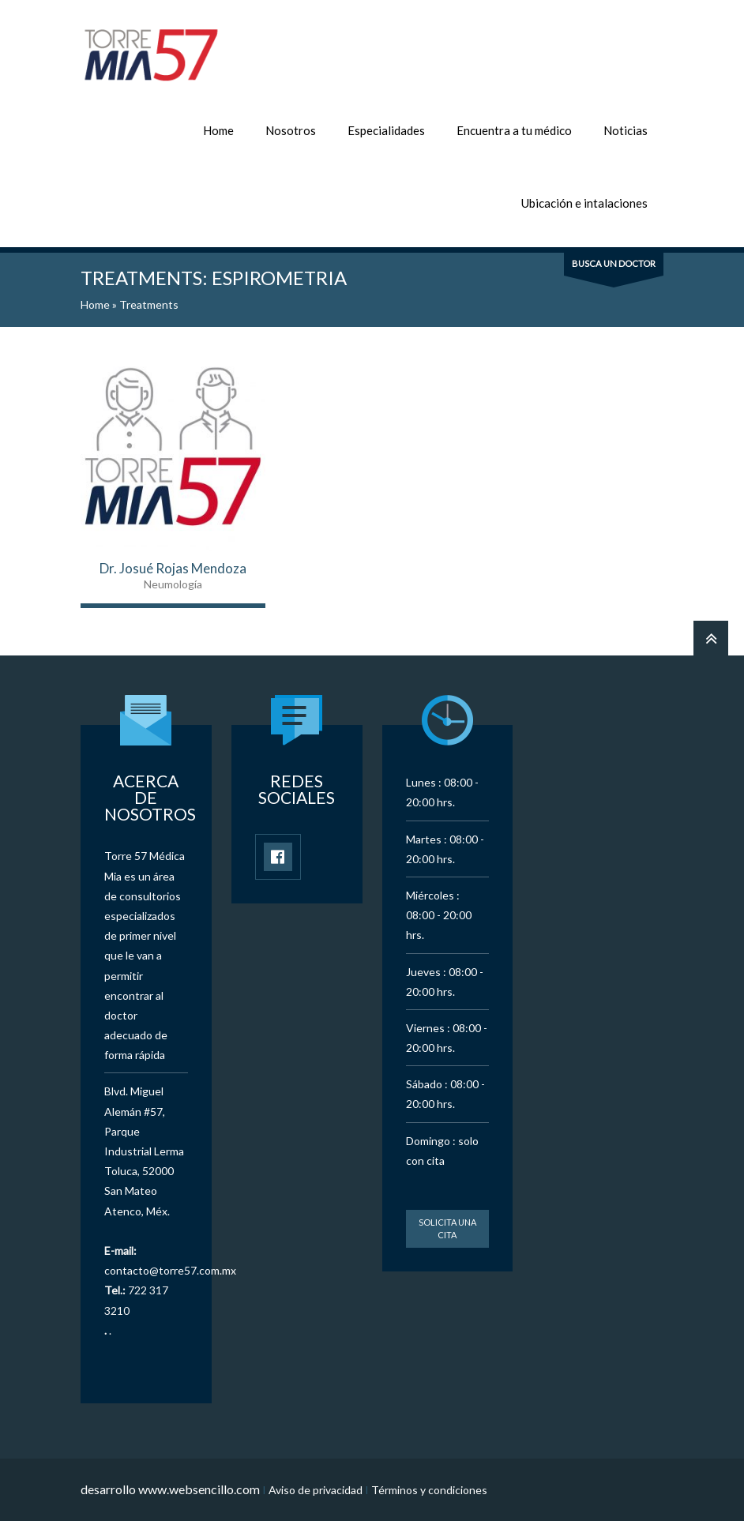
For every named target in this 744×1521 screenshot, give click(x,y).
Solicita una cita (447, 1228)
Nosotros (290, 130)
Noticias (625, 130)
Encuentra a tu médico (514, 130)
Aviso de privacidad (316, 1490)
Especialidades (386, 130)
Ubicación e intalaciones (584, 203)
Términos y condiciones (429, 1490)
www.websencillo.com (199, 1489)
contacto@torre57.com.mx (170, 1270)
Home (218, 130)
